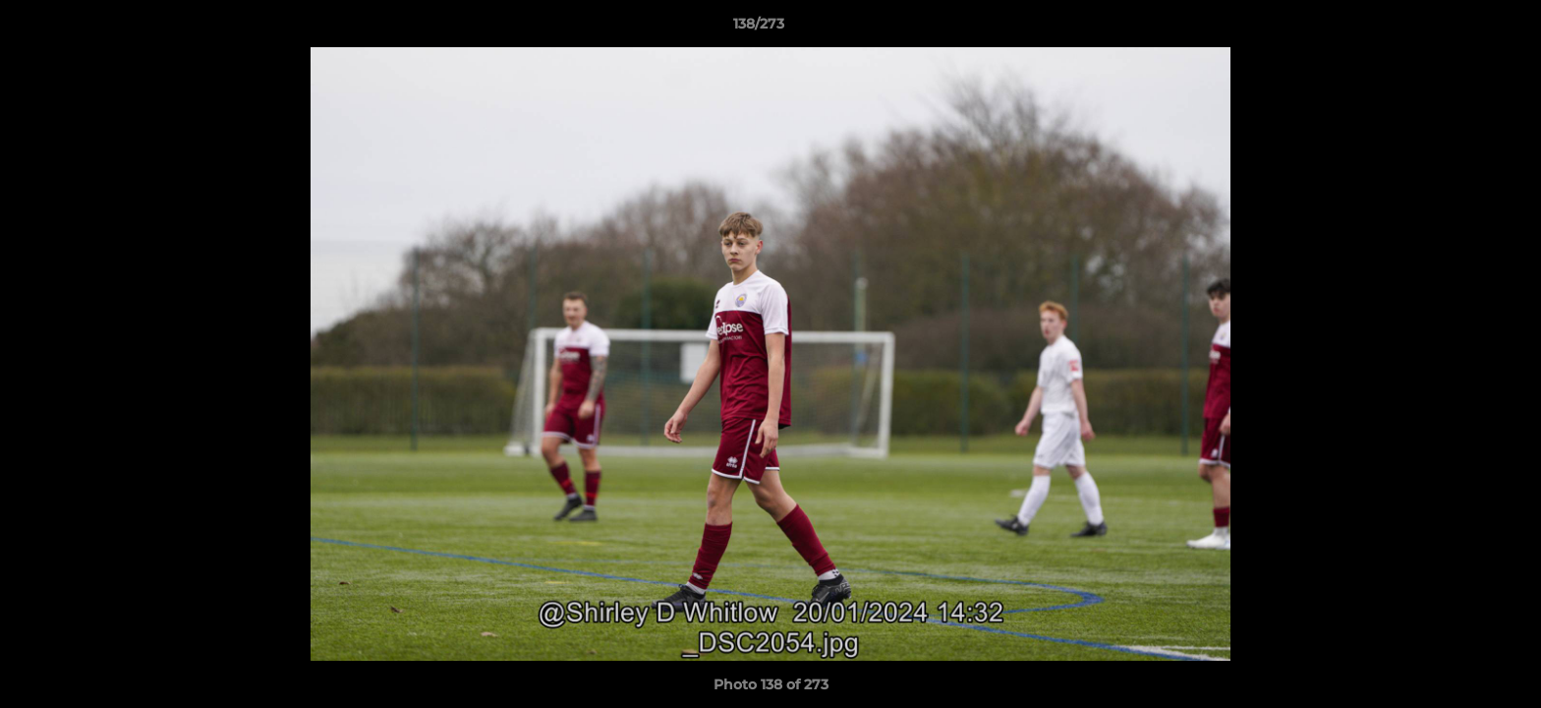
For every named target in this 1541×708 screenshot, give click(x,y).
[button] (1458, 28)
